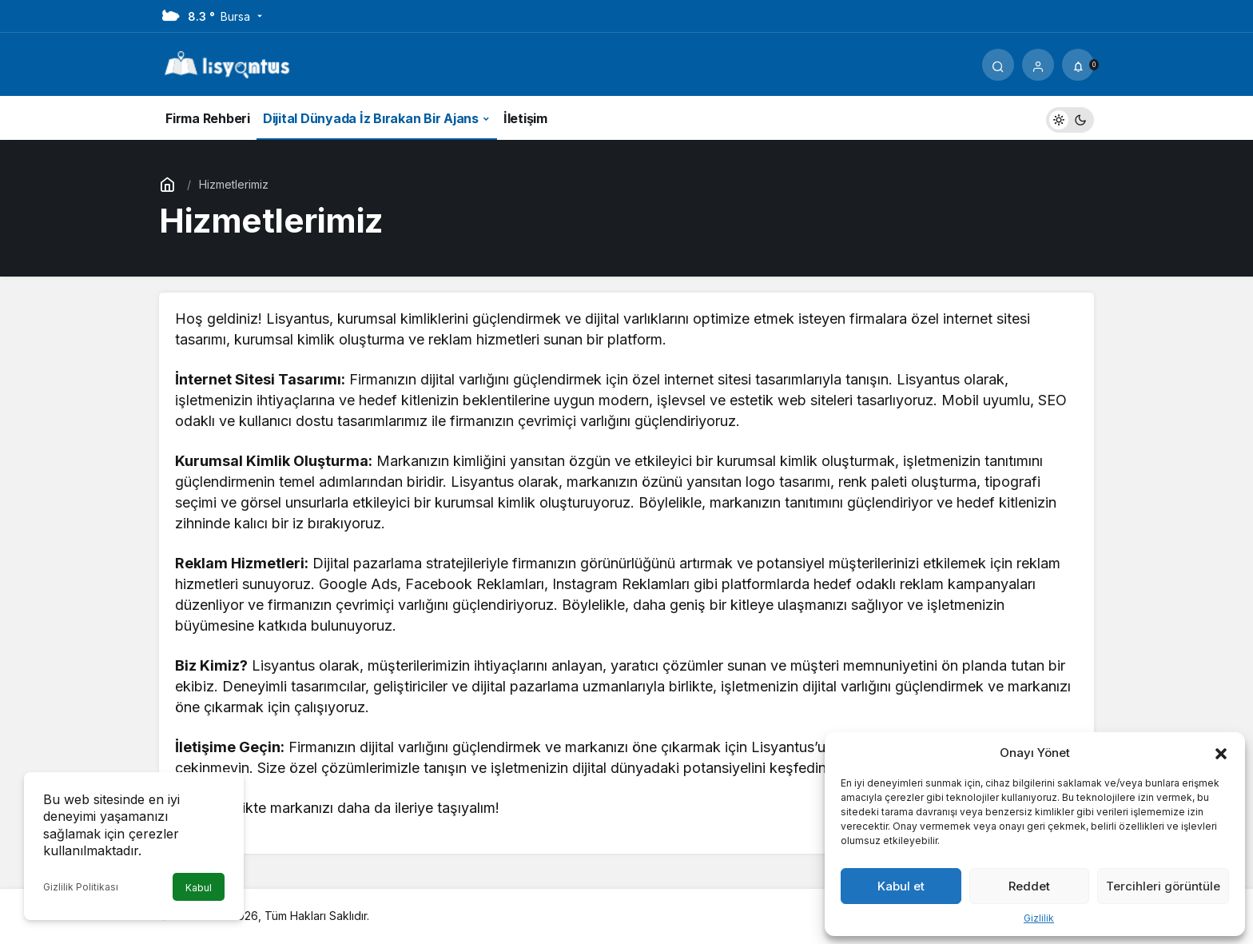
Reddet (1029, 886)
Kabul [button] (198, 888)
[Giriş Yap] (1038, 65)
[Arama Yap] (998, 65)
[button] (1221, 752)
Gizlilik (1039, 918)
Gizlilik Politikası (80, 887)
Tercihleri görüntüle (1163, 886)
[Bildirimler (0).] (1078, 65)
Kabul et (901, 886)
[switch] (1070, 118)
